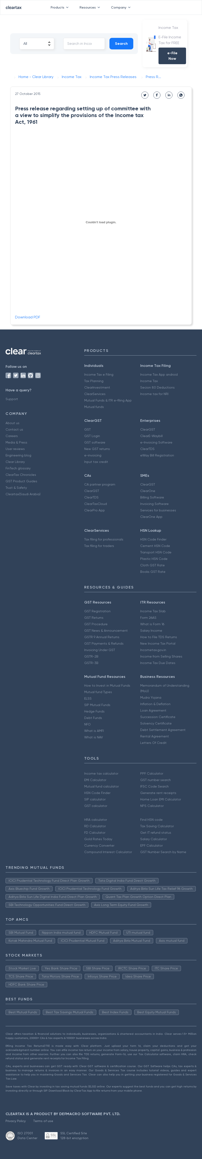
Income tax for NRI (154, 394)
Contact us (14, 429)
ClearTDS (147, 449)
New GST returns (97, 449)
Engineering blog (18, 455)
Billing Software (152, 497)
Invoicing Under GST (99, 650)
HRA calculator (95, 819)
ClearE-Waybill (151, 436)
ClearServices (95, 394)
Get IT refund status (155, 832)
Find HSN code (151, 819)
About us (12, 423)
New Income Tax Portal (157, 643)
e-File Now (172, 56)
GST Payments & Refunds (104, 643)
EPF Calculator (151, 845)
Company (121, 7)
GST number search (155, 780)
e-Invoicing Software (156, 442)
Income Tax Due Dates (157, 663)
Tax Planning (93, 381)
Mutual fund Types (98, 692)
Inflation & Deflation (155, 704)
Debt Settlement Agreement (163, 730)
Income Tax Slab (153, 611)
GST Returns (93, 617)
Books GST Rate (152, 571)
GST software (94, 442)
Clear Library (15, 462)
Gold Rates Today (98, 839)
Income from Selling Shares (161, 656)
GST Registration (97, 611)
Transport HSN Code (155, 552)
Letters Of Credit (153, 743)
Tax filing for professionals (103, 539)
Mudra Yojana (150, 697)
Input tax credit (96, 462)
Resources (91, 7)
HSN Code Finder (153, 539)
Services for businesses (158, 510)
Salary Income (151, 630)
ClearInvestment (97, 387)
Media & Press (16, 442)
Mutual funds (94, 407)
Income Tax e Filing (98, 374)
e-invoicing (92, 455)
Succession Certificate (157, 717)
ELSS (88, 698)
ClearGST (147, 429)
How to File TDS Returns (158, 637)
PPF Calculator (151, 773)
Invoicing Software (154, 504)
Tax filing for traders (99, 546)
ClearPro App (94, 510)
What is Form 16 (152, 624)
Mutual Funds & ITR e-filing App (108, 400)
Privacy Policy (16, 1121)
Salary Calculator (153, 839)
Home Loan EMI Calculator (160, 799)
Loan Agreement (153, 710)
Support (12, 399)
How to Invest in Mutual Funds (107, 685)
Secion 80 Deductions (157, 387)
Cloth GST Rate (152, 565)
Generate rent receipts (158, 793)
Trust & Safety (16, 487)
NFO (87, 724)
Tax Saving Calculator (157, 826)
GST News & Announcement (106, 630)
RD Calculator (95, 826)
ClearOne (147, 491)
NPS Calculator (152, 806)
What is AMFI (94, 731)
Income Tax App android (159, 374)
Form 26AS (148, 617)
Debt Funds (93, 718)
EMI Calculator (95, 780)
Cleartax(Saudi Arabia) (23, 494)
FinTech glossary (18, 468)
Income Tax (149, 381)
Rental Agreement (154, 736)
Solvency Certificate (156, 723)
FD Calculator (94, 832)
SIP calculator (95, 799)
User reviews (15, 449)
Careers (12, 436)
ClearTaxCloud (95, 504)
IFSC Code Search (154, 786)
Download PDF (27, 317)
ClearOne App (151, 517)
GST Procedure (96, 624)
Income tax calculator (101, 773)
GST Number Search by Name (163, 852)
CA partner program (99, 484)
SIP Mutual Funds (97, 705)
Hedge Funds (94, 711)
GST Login (92, 436)
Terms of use (43, 1121)
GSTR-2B (91, 656)
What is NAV (93, 737)
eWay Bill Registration (157, 455)
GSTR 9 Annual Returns (101, 637)
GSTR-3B (91, 663)
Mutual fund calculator (101, 786)
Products (60, 7)
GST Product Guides (21, 481)
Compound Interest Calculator (108, 852)
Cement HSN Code (155, 546)
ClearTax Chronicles (21, 475)
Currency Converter (99, 845)
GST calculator (95, 806)
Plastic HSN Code (154, 559)
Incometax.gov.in (153, 650)
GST (87, 429)
